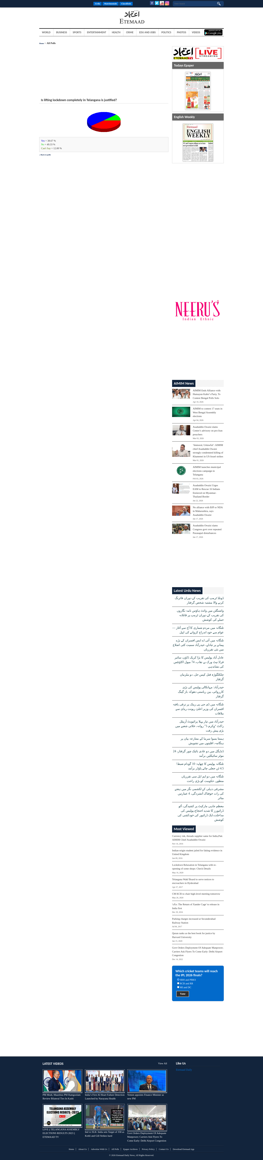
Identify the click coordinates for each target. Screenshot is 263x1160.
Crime (130, 32)
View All (162, 1063)
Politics (166, 32)
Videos (196, 32)
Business (61, 32)
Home (41, 43)
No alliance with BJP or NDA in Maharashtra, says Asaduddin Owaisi (208, 511)
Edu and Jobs (147, 32)
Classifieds (126, 3)
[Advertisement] (66, 17)
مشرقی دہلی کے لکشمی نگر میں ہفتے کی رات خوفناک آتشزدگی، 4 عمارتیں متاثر (199, 793)
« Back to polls (45, 155)
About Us (82, 1149)
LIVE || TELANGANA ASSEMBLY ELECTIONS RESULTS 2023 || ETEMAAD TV (61, 1133)
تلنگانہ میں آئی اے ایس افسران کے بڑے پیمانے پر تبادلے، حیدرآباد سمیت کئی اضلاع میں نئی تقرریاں (198, 645)
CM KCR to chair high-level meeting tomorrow (196, 893)
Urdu (97, 3)
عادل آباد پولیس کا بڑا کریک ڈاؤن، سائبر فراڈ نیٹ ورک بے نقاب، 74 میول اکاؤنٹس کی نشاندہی (199, 662)
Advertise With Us (99, 1149)
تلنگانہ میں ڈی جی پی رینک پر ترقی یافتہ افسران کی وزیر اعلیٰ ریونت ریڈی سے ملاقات (198, 709)
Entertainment (96, 32)
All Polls (115, 1149)
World (46, 32)
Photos (181, 32)
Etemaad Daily (184, 1069)
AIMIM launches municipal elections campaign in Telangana (207, 471)
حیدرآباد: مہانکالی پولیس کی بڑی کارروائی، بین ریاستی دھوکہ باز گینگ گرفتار (201, 692)
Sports (77, 32)
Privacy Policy (148, 1149)
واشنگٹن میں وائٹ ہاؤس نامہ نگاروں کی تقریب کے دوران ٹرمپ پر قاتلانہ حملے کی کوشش (200, 615)
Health (116, 32)
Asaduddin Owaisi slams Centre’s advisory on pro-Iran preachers (207, 431)
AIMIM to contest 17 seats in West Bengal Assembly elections (207, 412)
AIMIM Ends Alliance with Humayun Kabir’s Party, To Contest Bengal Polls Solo (206, 394)
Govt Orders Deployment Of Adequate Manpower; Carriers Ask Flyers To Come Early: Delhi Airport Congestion (197, 951)
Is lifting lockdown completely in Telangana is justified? (79, 100)
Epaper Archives (130, 1149)
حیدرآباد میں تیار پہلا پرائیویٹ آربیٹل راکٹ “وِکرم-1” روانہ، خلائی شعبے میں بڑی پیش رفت (199, 726)
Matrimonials (110, 3)
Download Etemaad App (183, 1149)
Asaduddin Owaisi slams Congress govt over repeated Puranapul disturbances (207, 529)
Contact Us (164, 1149)
